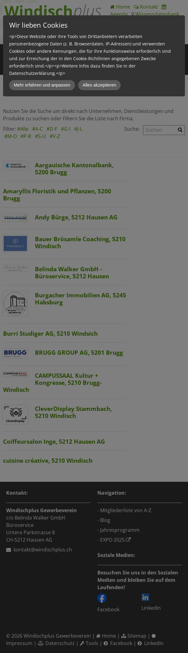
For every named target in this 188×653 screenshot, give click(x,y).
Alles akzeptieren (99, 85)
